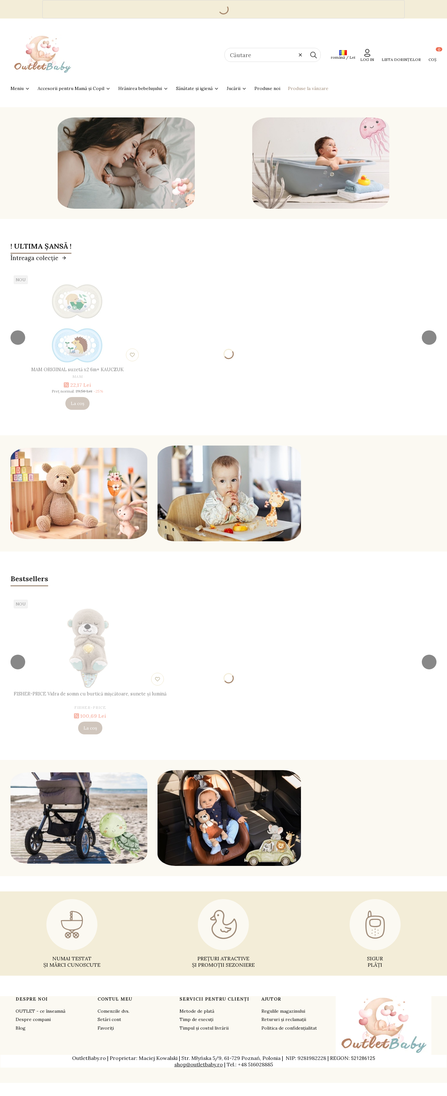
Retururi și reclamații (283, 1019)
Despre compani (33, 1019)
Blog (21, 1028)
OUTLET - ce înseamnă (40, 1011)
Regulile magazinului (283, 1011)
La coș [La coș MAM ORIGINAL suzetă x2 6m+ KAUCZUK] (77, 403)
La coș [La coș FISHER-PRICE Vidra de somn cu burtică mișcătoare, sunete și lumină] (90, 728)
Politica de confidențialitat (289, 1028)
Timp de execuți (196, 1019)
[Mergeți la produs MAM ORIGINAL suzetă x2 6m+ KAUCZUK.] (77, 324)
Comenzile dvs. (113, 1011)
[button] (313, 54)
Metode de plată (197, 1011)
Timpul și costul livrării (204, 1028)
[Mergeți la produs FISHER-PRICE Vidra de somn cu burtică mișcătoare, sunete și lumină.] (90, 648)
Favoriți (106, 1028)
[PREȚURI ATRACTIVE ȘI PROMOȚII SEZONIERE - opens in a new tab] (223, 933)
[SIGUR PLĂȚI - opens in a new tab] (375, 933)
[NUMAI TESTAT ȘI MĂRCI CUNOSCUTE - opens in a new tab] (71, 933)
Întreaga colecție (39, 258)
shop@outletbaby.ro (198, 1064)
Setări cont (109, 1019)
